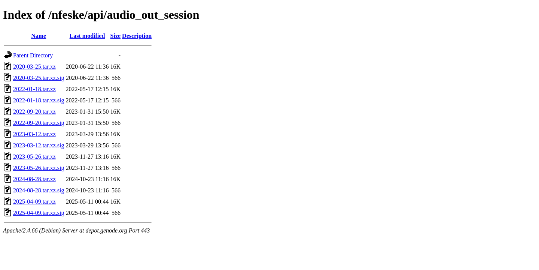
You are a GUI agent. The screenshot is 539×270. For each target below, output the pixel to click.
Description (137, 36)
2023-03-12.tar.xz (34, 134)
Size (115, 36)
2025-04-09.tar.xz (34, 201)
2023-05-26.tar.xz (34, 156)
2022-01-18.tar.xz (34, 89)
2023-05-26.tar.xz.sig (38, 168)
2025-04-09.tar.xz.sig (38, 213)
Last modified (87, 36)
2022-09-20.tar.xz (34, 111)
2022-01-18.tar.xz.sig (38, 100)
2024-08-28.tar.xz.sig (38, 190)
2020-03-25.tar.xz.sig (38, 78)
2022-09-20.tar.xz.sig (38, 123)
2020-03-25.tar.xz (34, 66)
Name (38, 36)
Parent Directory (33, 55)
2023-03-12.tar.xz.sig (38, 145)
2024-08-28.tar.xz (34, 179)
